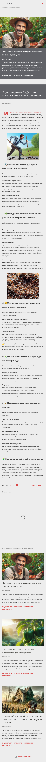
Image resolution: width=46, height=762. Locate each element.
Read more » (7, 609)
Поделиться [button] (7, 75)
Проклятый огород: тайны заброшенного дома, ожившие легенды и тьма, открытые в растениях (22, 719)
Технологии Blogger (23, 756)
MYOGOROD (9, 3)
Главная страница (10, 12)
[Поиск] (38, 3)
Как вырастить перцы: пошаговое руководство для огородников (18, 651)
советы (11, 485)
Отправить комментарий (23, 75)
